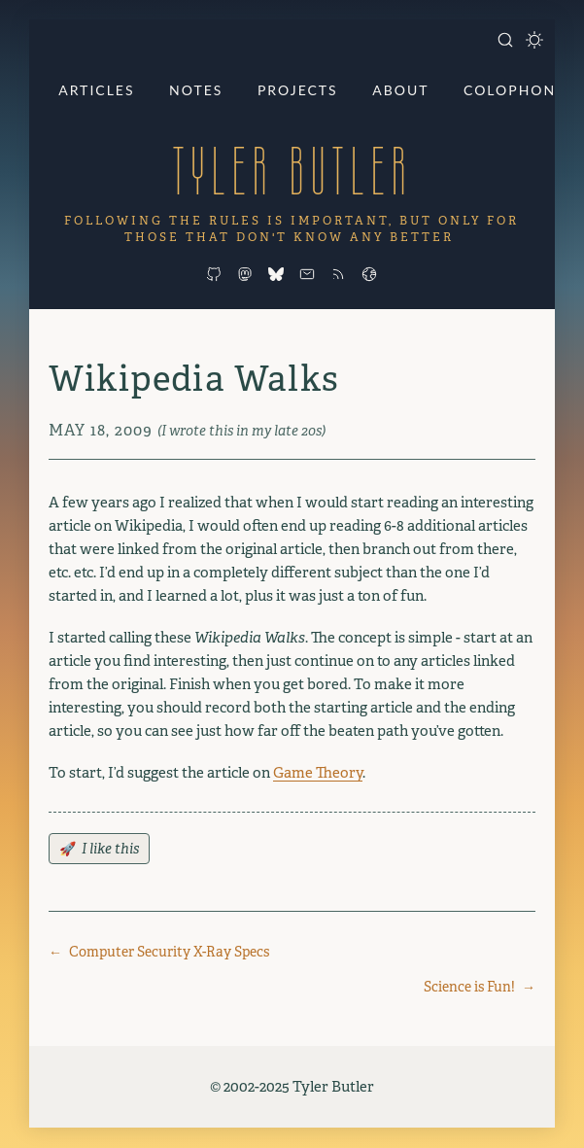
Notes (196, 90)
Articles (96, 90)
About (400, 90)
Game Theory (317, 772)
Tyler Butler (292, 170)
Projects (298, 90)
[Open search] (505, 39)
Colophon (510, 90)
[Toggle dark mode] (534, 39)
